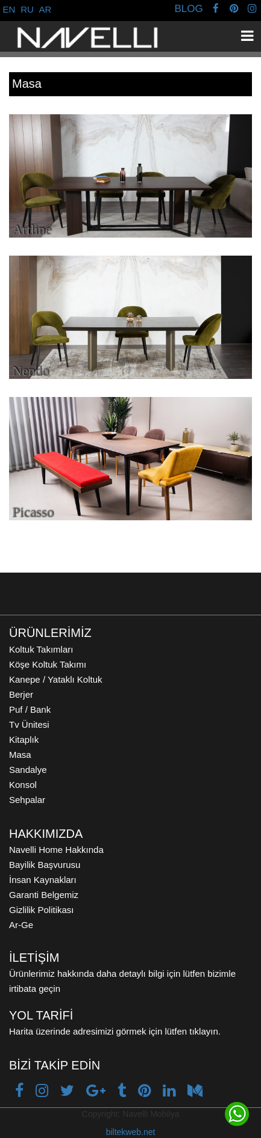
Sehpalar (27, 800)
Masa (20, 754)
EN (9, 9)
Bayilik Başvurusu (44, 865)
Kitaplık (24, 739)
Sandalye (28, 769)
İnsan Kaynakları (43, 880)
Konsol (23, 785)
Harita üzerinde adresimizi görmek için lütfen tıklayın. (115, 1031)
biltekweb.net (131, 1132)
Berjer (21, 694)
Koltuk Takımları (41, 649)
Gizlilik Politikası (41, 910)
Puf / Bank (30, 709)
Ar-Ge (21, 925)
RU (27, 9)
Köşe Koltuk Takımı (47, 664)
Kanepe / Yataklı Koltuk (55, 679)
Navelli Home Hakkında (56, 849)
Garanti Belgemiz (43, 895)
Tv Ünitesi (29, 724)
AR (45, 9)
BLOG (188, 8)
